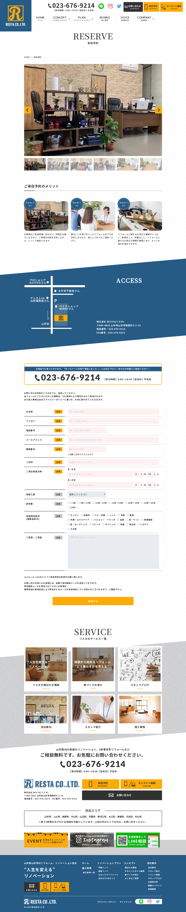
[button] (27, 110)
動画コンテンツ (155, 885)
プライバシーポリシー (53, 399)
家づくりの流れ (132, 874)
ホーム (85, 863)
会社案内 (152, 867)
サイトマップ (126, 902)
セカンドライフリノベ (108, 874)
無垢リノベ (103, 871)
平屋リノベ (103, 867)
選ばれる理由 (131, 867)
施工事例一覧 (89, 872)
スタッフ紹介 (154, 871)
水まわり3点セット (107, 878)
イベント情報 (154, 874)
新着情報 (152, 889)
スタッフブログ (155, 878)
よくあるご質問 (132, 878)
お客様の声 (153, 882)
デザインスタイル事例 (135, 871)
